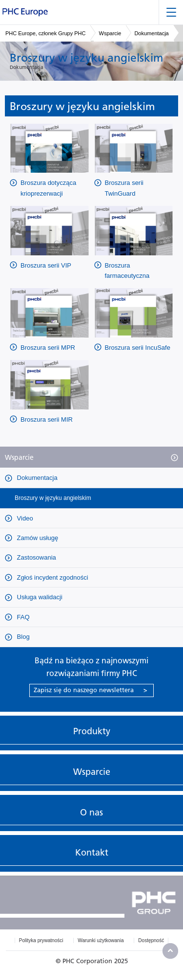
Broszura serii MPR (47, 347)
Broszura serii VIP (45, 265)
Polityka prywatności (41, 940)
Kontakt (91, 852)
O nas (91, 812)
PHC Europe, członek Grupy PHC (45, 33)
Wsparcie (110, 33)
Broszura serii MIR (46, 419)
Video (24, 518)
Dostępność (151, 940)
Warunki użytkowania (100, 940)
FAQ (22, 617)
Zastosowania (35, 557)
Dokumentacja (151, 33)
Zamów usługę (36, 538)
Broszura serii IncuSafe (137, 347)
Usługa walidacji (38, 597)
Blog (22, 636)
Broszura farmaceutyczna (127, 270)
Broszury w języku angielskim (53, 498)
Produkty (91, 731)
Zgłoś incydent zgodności (51, 577)
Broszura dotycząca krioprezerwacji (48, 188)
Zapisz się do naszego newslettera (90, 690)
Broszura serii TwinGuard (124, 188)
